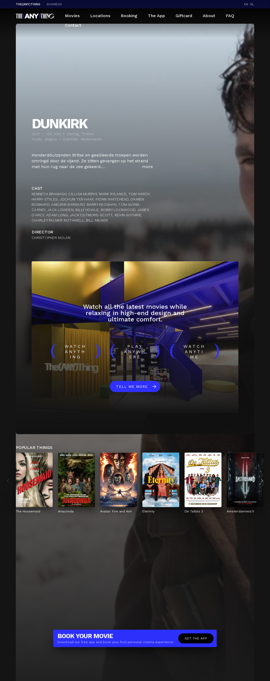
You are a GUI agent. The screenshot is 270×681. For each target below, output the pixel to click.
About (209, 15)
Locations (100, 15)
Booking (129, 15)
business (54, 4)
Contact (73, 25)
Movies (72, 15)
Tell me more (132, 386)
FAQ (230, 15)
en (246, 4)
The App (156, 15)
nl (252, 4)
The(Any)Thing (28, 4)
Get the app (196, 641)
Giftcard (184, 15)
